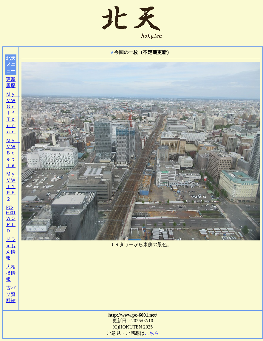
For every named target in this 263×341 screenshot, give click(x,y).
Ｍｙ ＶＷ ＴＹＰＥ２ (13, 186)
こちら (152, 333)
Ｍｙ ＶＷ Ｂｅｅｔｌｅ (13, 153)
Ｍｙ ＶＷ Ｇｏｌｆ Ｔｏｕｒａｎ (13, 113)
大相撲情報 (11, 273)
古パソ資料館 (11, 294)
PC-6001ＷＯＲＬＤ (11, 219)
